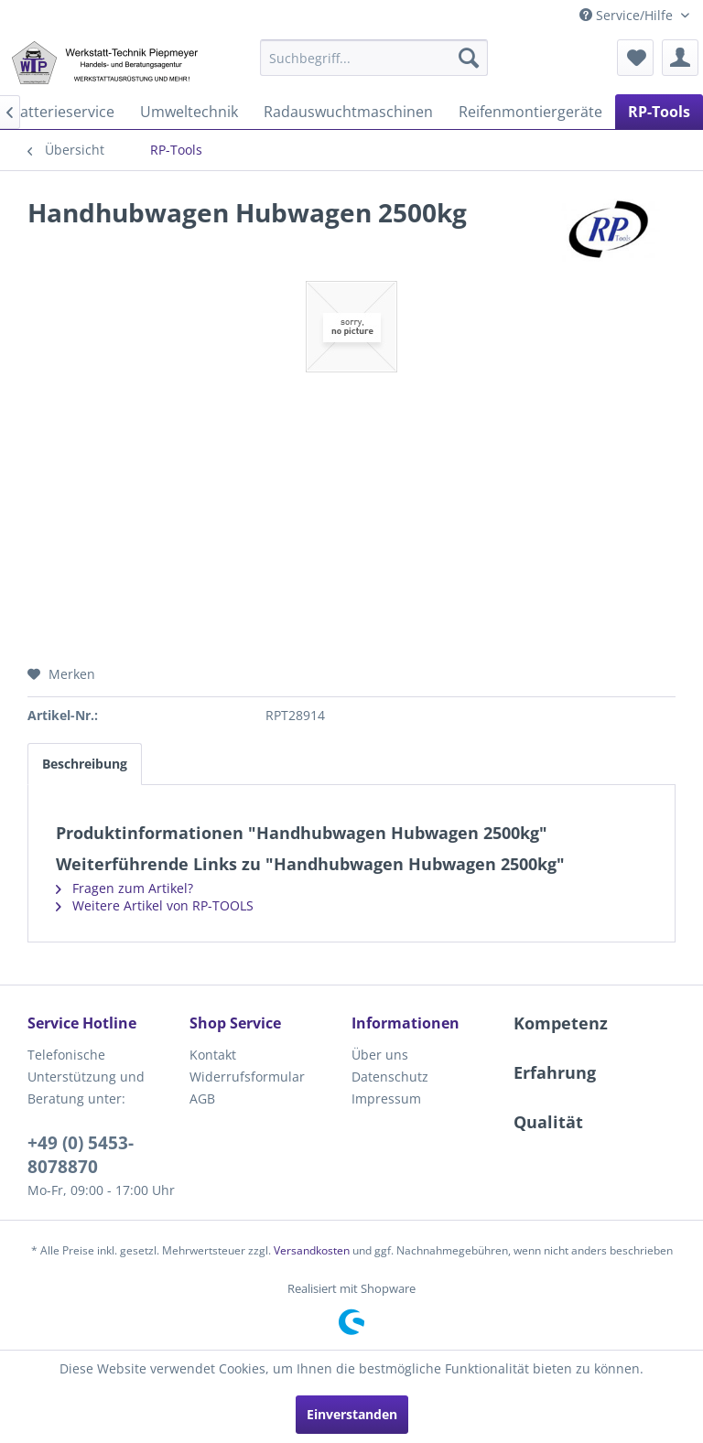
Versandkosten (312, 1250)
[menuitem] (374, 57)
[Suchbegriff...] (374, 57)
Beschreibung (84, 763)
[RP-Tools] (659, 111)
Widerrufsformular (247, 1076)
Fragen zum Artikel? (124, 888)
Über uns (380, 1054)
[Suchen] (468, 57)
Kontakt (212, 1054)
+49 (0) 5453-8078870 (80, 1155)
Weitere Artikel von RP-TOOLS (155, 905)
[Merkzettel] (635, 57)
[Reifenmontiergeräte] (530, 111)
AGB (202, 1098)
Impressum (386, 1098)
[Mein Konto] (680, 57)
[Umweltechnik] (189, 111)
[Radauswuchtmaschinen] (348, 111)
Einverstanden (352, 1414)
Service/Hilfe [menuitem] (627, 15)
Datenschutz (390, 1076)
